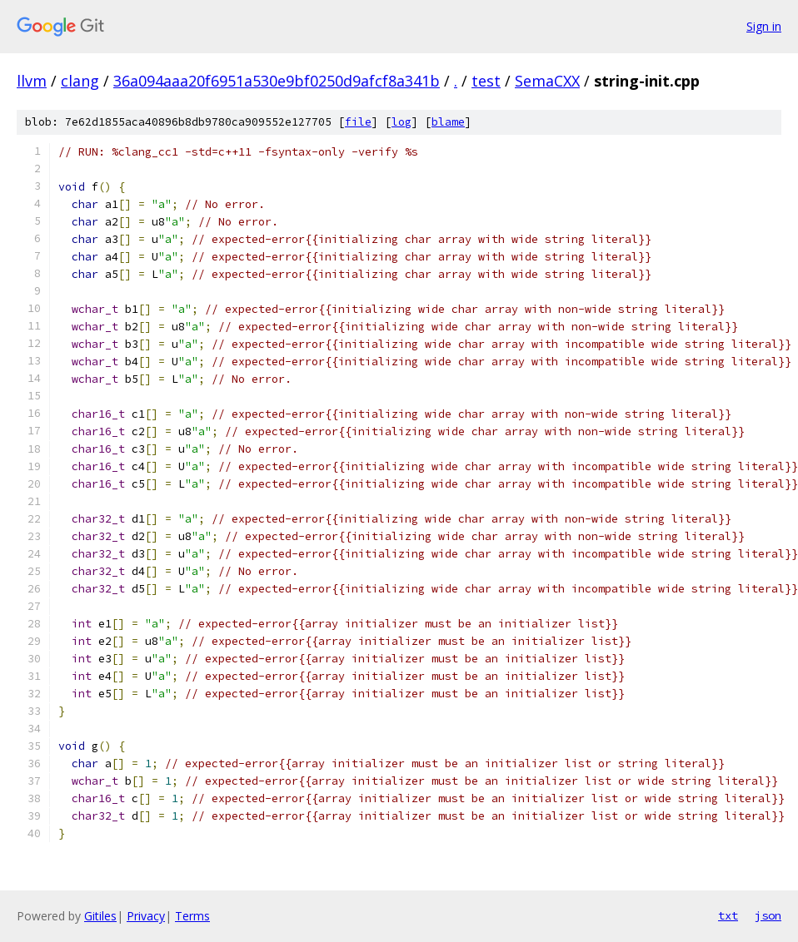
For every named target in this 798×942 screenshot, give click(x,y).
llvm (32, 81)
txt (728, 915)
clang (80, 81)
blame (448, 122)
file (358, 122)
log (401, 122)
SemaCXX (547, 81)
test (486, 81)
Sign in (763, 26)
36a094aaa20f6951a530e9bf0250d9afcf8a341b (276, 81)
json (768, 915)
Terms (192, 916)
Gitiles (100, 916)
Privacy (146, 916)
